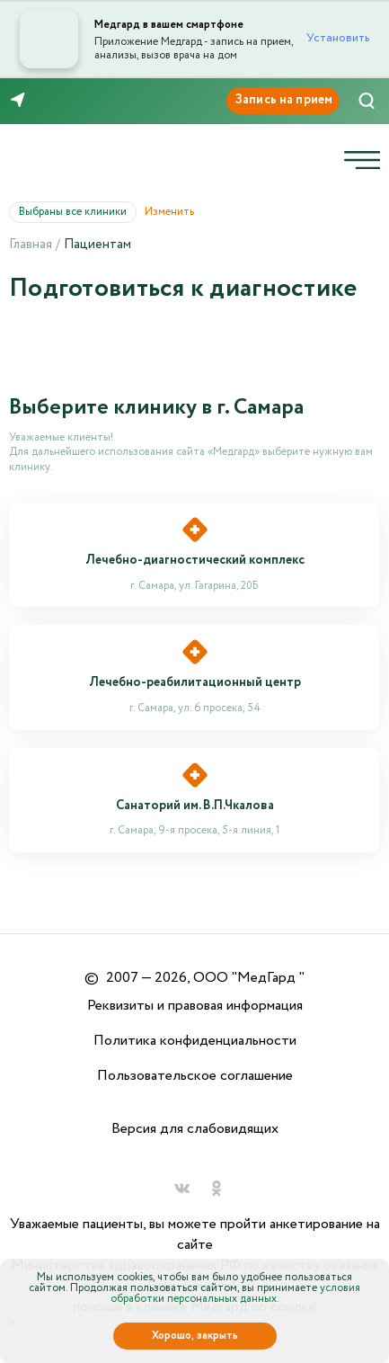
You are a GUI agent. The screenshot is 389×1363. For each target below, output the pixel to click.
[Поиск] (366, 100)
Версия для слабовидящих (194, 1128)
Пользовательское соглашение (195, 1075)
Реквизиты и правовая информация (195, 1005)
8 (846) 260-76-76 (71, 101)
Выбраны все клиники (78, 211)
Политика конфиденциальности (194, 1040)
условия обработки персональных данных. (236, 1293)
